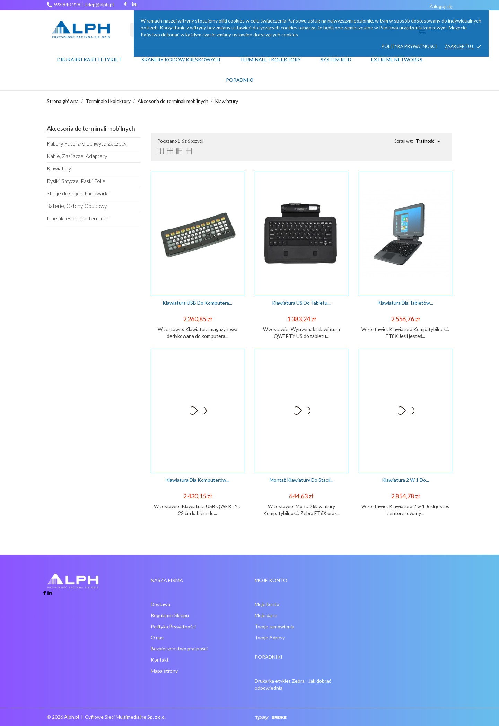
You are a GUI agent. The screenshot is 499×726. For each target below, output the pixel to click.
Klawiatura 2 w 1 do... (405, 480)
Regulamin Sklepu (170, 615)
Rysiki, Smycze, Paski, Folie (76, 181)
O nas (157, 637)
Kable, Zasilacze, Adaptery (77, 156)
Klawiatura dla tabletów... (405, 303)
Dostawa (160, 604)
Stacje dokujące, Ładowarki (77, 193)
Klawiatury (59, 168)
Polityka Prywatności (173, 626)
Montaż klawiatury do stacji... (301, 480)
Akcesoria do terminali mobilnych (91, 128)
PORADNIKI (240, 80)
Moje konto (267, 604)
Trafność (429, 141)
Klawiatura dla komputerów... (197, 480)
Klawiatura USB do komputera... (197, 303)
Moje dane (266, 615)
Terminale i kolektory (270, 59)
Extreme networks (396, 59)
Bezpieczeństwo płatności (179, 648)
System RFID (336, 59)
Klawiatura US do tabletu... (301, 303)
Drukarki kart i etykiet (89, 59)
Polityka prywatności (409, 46)
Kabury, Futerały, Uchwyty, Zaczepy (86, 143)
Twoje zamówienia (274, 626)
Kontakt (160, 660)
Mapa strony (164, 671)
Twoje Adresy (270, 637)
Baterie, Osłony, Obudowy (77, 206)
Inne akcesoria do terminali (77, 218)
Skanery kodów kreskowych (180, 59)
